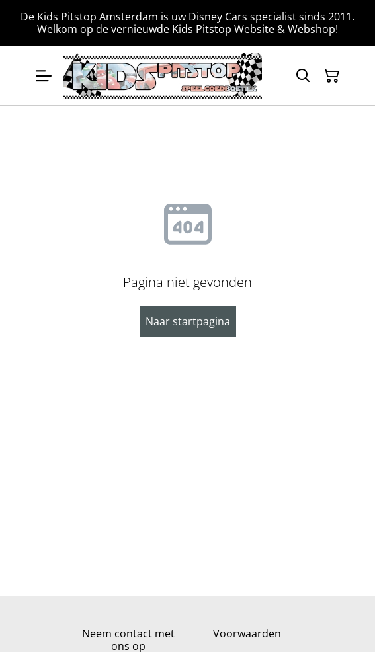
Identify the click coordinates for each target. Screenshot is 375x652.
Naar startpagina (188, 321)
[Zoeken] (302, 76)
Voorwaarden (247, 633)
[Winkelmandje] (332, 76)
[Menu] (43, 76)
